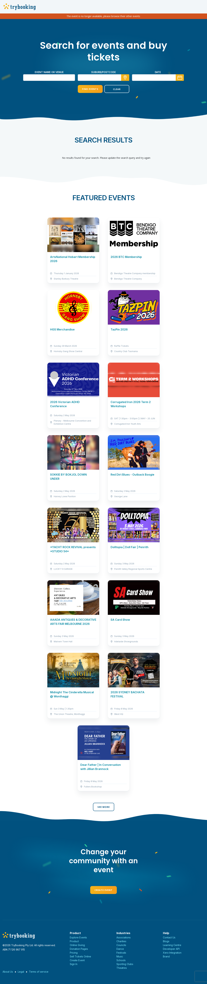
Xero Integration (172, 952)
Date (158, 72)
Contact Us (169, 937)
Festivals (121, 952)
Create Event (103, 890)
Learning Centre (172, 945)
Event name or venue (49, 72)
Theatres (121, 967)
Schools (121, 960)
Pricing (74, 952)
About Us (8, 971)
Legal (21, 971)
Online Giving (77, 945)
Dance (120, 948)
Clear (117, 89)
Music (119, 956)
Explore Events (78, 937)
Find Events (90, 89)
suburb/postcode (103, 72)
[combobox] (103, 77)
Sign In (73, 964)
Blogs (166, 941)
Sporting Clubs (124, 964)
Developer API (171, 948)
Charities (121, 941)
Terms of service (38, 971)
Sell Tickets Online (80, 956)
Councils (121, 945)
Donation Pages (79, 948)
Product (74, 941)
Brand (166, 956)
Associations (123, 937)
